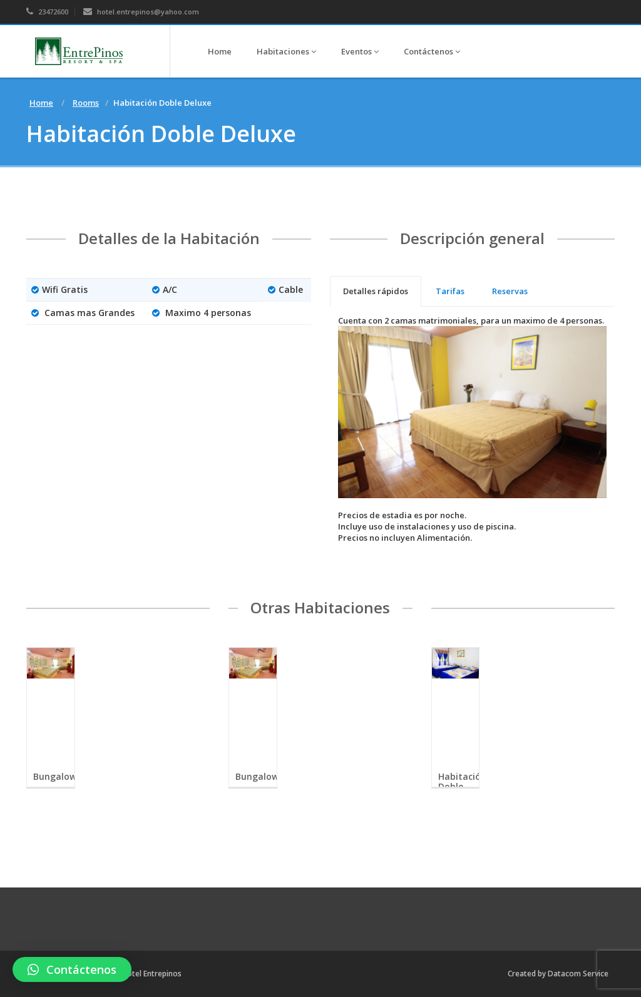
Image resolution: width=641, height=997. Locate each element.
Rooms (86, 102)
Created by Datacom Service (558, 973)
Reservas (510, 291)
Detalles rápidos (375, 291)
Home (220, 51)
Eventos (360, 51)
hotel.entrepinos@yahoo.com (141, 11)
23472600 (47, 11)
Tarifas (450, 291)
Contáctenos (432, 51)
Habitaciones (286, 51)
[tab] (375, 291)
